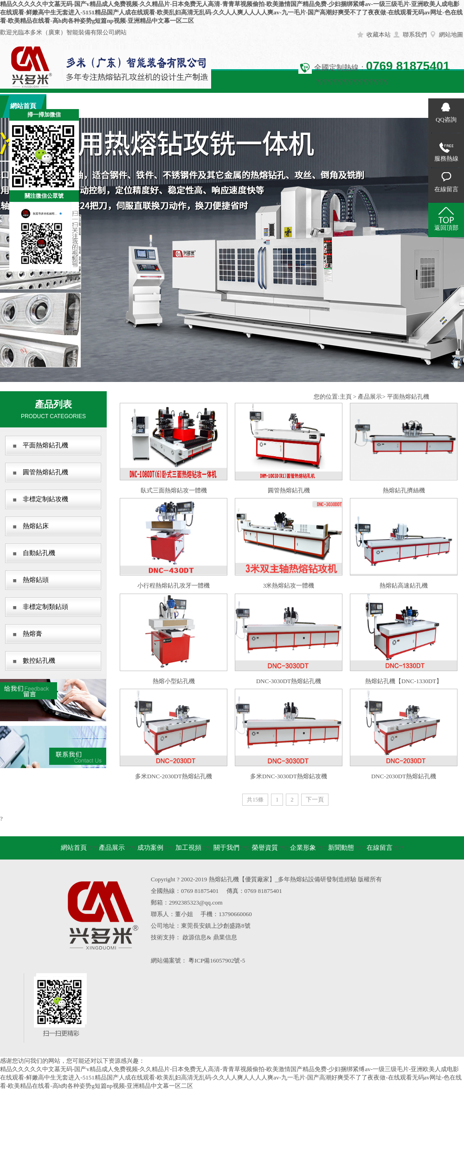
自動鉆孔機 (39, 552)
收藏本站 (379, 34)
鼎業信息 (225, 937)
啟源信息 (194, 937)
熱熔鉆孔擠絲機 (404, 490)
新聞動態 (348, 106)
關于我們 (209, 106)
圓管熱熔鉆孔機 (45, 472)
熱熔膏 (32, 633)
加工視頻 (162, 106)
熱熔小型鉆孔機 (174, 681)
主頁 (346, 396)
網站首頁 (74, 847)
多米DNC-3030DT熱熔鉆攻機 (288, 776)
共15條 (255, 799)
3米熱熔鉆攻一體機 (289, 585)
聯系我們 (415, 34)
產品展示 (70, 106)
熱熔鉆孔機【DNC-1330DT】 (403, 681)
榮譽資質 (255, 106)
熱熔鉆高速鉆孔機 (404, 585)
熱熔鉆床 (36, 526)
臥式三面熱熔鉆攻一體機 (174, 490)
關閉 (73, 277)
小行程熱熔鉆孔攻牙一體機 (173, 585)
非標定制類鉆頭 (45, 606)
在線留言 (394, 106)
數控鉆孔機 (39, 660)
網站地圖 (451, 34)
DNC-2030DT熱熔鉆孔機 (403, 776)
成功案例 (116, 106)
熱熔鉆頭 (36, 579)
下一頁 (315, 799)
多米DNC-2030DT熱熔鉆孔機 (173, 776)
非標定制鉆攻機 (45, 499)
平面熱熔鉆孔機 (45, 445)
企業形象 (302, 106)
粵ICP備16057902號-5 (216, 960)
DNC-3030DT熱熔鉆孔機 (288, 681)
